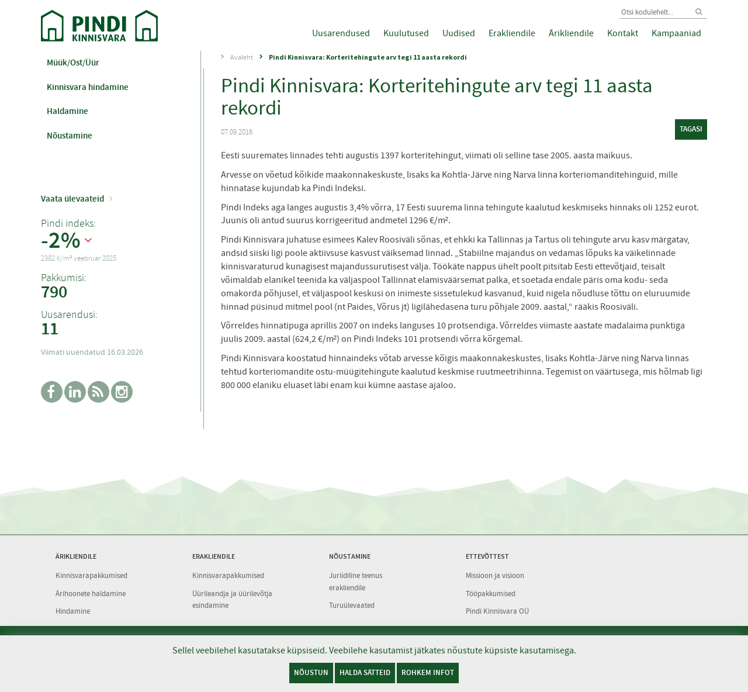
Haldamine (67, 111)
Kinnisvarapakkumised (91, 575)
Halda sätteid (365, 672)
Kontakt (622, 33)
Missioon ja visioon (495, 575)
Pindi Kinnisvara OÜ (497, 611)
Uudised (458, 33)
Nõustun (311, 672)
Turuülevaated (352, 605)
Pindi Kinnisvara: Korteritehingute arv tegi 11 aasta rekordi (368, 57)
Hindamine (73, 611)
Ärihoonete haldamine (91, 593)
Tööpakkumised (490, 593)
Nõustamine (69, 135)
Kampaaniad (676, 33)
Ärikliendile (571, 33)
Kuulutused (406, 33)
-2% (61, 241)
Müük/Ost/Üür (73, 62)
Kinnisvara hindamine (88, 87)
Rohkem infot (427, 672)
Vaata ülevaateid (72, 199)
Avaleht (241, 57)
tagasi (691, 129)
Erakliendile (512, 33)
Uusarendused (341, 33)
